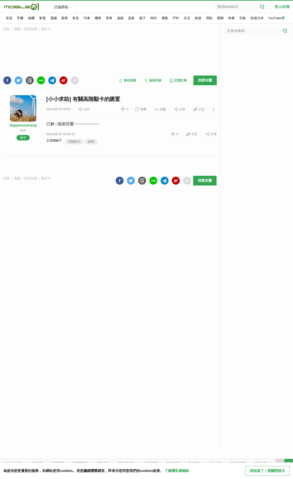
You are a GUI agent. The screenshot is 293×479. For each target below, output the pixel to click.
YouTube (276, 18)
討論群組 (61, 7)
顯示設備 (30, 29)
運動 (164, 18)
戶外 (175, 18)
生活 (187, 18)
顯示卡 (45, 29)
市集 (242, 18)
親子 (142, 18)
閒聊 (220, 18)
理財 (209, 18)
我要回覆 (205, 80)
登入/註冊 (282, 7)
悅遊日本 (257, 18)
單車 (109, 18)
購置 (91, 141)
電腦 (53, 18)
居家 (131, 18)
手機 (20, 18)
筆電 (42, 18)
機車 (98, 18)
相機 (31, 18)
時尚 (153, 18)
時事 (231, 18)
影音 (75, 18)
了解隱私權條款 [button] (177, 471)
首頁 (9, 18)
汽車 (86, 18)
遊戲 (120, 18)
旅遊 (198, 18)
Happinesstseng (23, 125)
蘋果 (64, 18)
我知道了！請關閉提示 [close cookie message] (267, 471)
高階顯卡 (74, 141)
